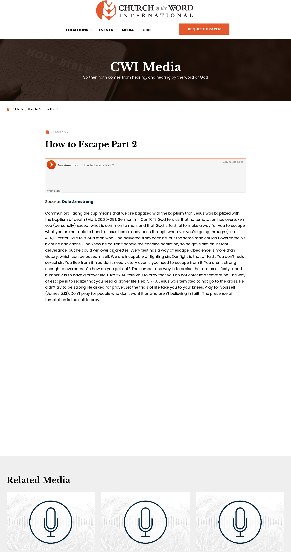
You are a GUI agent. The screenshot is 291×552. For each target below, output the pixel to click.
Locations (77, 29)
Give (146, 29)
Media (128, 29)
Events (106, 29)
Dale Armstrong (77, 201)
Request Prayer (204, 29)
